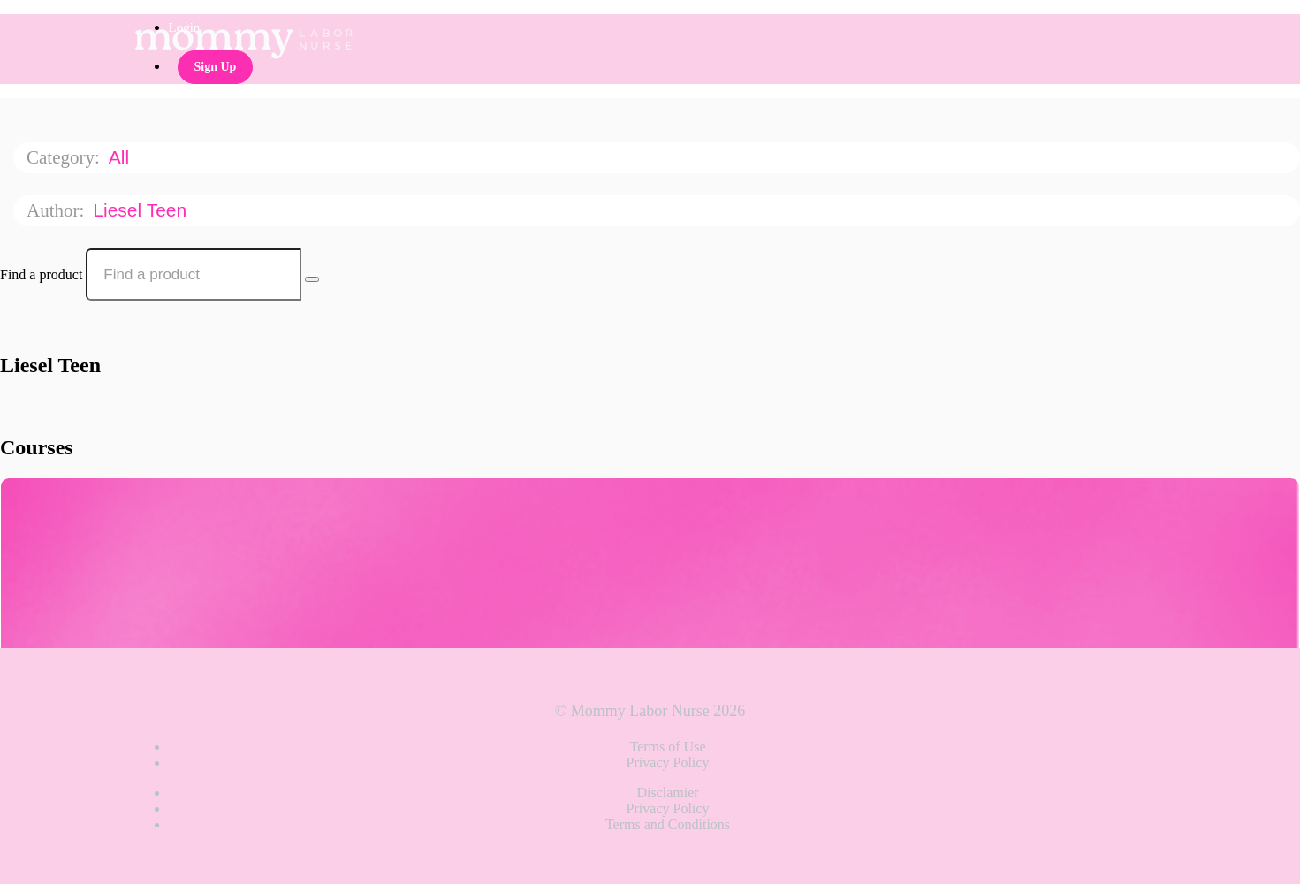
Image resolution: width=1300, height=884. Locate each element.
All (121, 157)
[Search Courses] (312, 279)
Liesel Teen (142, 210)
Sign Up (215, 66)
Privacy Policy (668, 762)
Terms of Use (668, 746)
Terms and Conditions (667, 824)
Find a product (41, 274)
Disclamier (667, 792)
